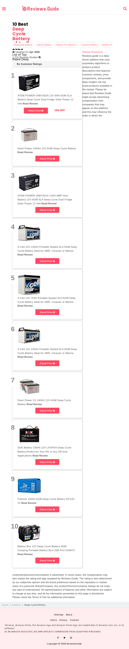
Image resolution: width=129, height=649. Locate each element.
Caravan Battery (89, 45)
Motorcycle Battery (23, 45)
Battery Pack (108, 45)
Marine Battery (44, 45)
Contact (74, 620)
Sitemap (58, 614)
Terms (53, 620)
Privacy (63, 620)
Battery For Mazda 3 (66, 45)
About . (70, 614)
